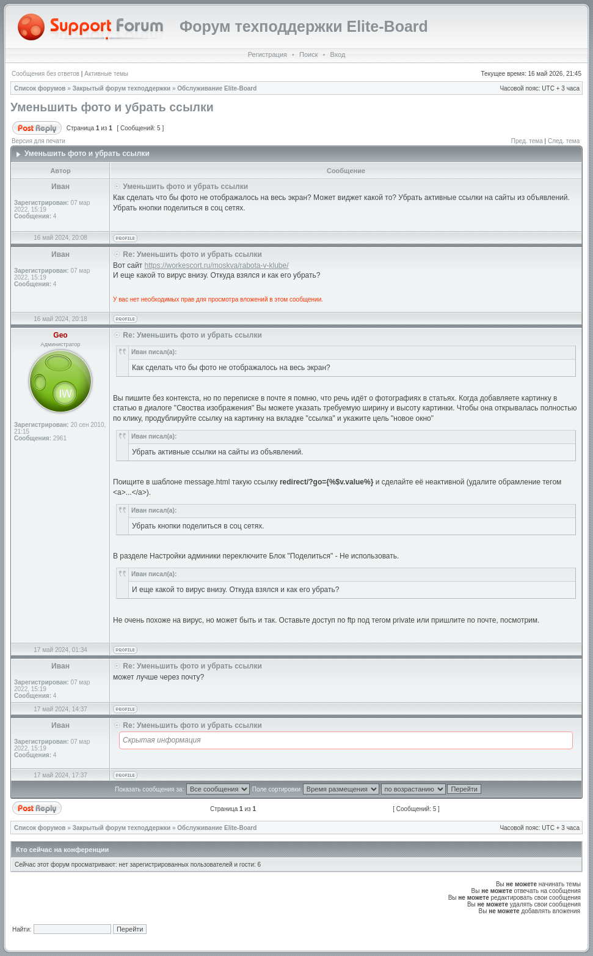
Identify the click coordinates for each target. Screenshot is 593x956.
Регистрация (267, 54)
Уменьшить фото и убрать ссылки (112, 107)
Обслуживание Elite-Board (216, 88)
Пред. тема (527, 141)
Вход (337, 54)
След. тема (564, 141)
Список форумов (40, 88)
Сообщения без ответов (45, 73)
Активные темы (106, 73)
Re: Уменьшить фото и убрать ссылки (192, 254)
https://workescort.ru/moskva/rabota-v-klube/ (216, 265)
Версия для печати (38, 141)
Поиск (308, 54)
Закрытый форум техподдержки (122, 88)
